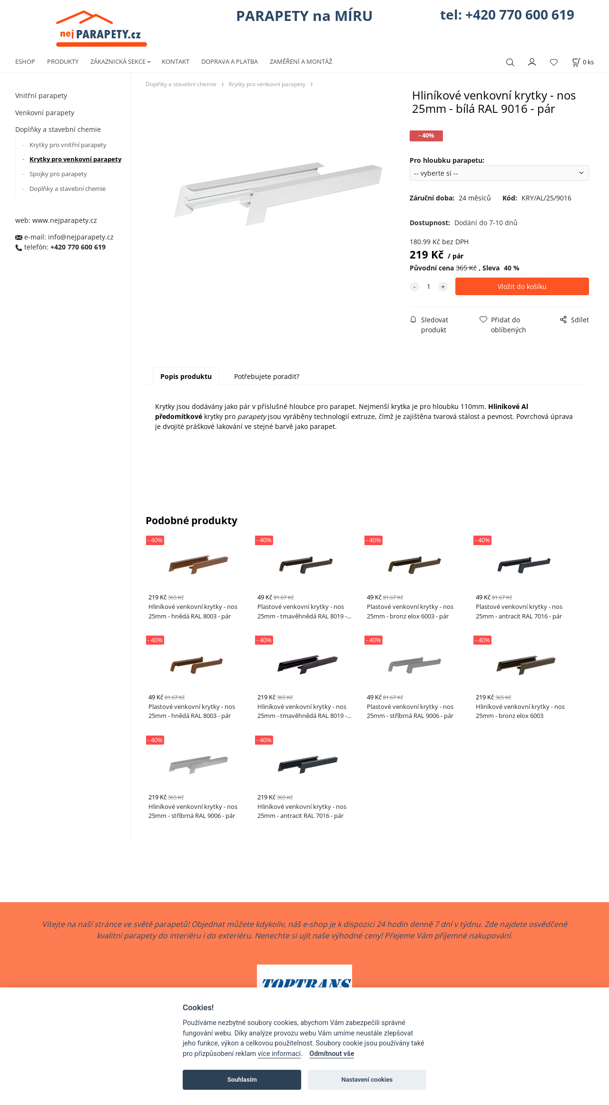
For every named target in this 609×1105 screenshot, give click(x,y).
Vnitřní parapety (41, 95)
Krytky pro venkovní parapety (75, 159)
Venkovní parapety (44, 112)
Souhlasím (242, 1079)
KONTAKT (175, 61)
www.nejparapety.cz (64, 220)
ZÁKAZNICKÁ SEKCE (118, 61)
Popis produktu (186, 376)
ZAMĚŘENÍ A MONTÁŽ (301, 61)
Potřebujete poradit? (266, 376)
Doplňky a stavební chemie (58, 129)
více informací (279, 1054)
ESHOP (25, 61)
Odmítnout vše (331, 1054)
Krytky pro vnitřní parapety (68, 144)
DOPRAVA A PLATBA (229, 61)
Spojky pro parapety (58, 173)
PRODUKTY (63, 61)
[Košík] (583, 62)
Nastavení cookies (367, 1079)
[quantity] (428, 286)
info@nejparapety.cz (81, 236)
